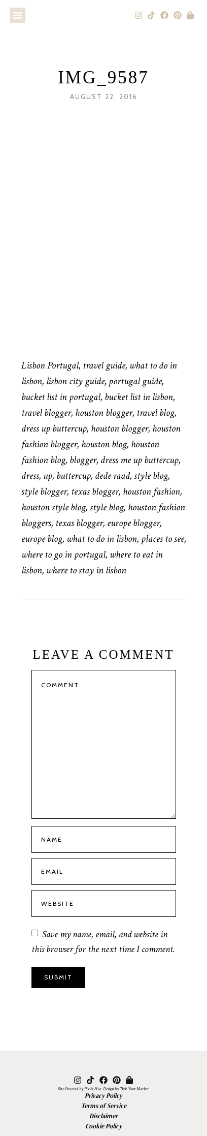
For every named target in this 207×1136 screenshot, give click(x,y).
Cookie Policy (103, 1125)
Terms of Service (103, 1105)
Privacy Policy (103, 1095)
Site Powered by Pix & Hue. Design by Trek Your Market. (104, 1089)
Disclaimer (103, 1115)
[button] (17, 15)
